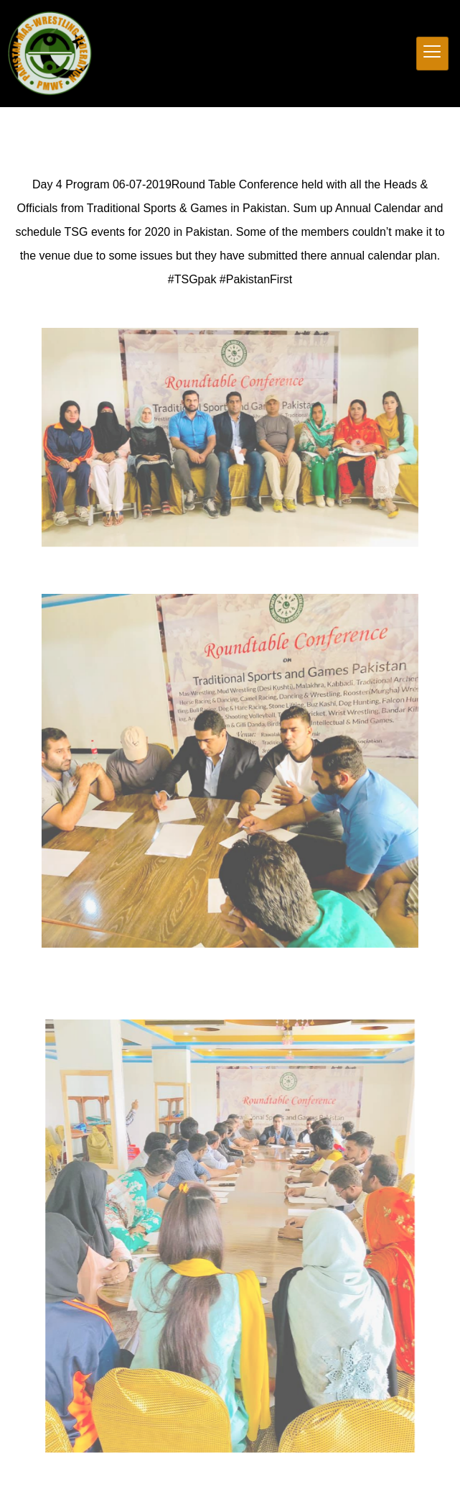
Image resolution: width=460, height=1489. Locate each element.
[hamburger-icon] (432, 53)
